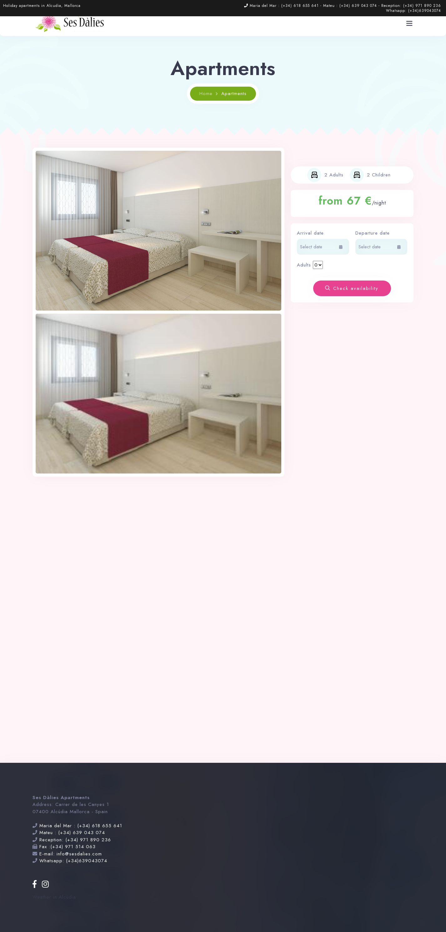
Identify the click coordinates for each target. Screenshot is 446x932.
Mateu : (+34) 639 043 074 (72, 832)
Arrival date (310, 233)
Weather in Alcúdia (54, 897)
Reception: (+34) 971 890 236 (411, 5)
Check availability (351, 288)
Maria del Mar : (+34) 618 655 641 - (286, 5)
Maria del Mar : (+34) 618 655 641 (80, 825)
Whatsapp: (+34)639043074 (413, 10)
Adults (304, 264)
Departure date (372, 233)
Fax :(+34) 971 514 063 (67, 846)
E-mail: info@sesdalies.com (70, 853)
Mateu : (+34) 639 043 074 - (352, 5)
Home (206, 93)
